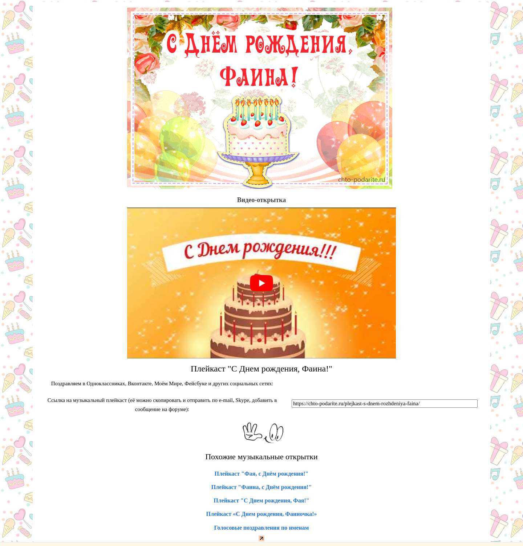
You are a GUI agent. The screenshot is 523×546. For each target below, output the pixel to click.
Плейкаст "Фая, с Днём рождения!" (262, 474)
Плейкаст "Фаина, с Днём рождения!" (261, 487)
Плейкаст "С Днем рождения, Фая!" (261, 500)
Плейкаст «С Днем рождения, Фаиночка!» (261, 514)
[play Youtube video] (261, 283)
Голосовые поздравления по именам (261, 528)
